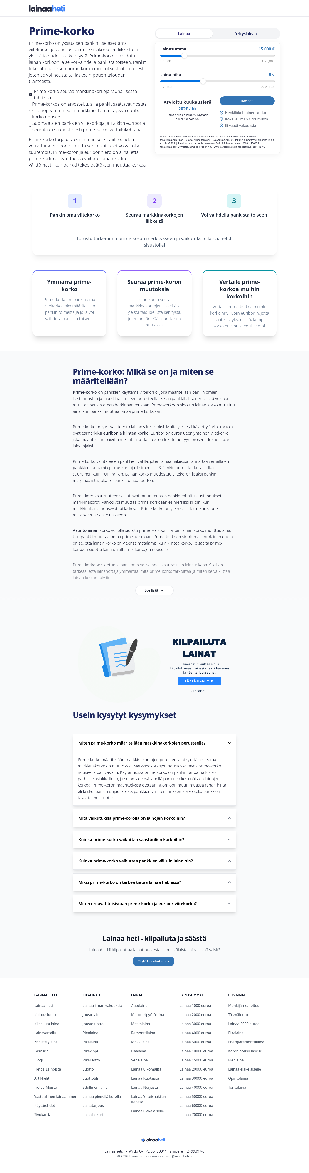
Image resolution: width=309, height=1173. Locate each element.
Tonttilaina (237, 1087)
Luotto (88, 1069)
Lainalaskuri (93, 1114)
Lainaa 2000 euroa (195, 1014)
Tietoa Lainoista (47, 1069)
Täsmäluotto (238, 1014)
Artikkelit (41, 1078)
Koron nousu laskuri (245, 1050)
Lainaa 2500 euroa (244, 1023)
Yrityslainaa (246, 33)
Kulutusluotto (45, 1014)
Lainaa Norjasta (144, 1087)
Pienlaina (90, 1032)
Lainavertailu (45, 1032)
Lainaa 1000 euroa (195, 1005)
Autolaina (139, 1005)
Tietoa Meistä (45, 1087)
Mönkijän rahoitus (243, 1005)
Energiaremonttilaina (246, 1041)
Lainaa (184, 33)
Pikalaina (90, 1041)
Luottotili (90, 1078)
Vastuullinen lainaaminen (55, 1096)
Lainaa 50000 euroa (196, 1096)
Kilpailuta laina (46, 1023)
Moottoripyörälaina (147, 1014)
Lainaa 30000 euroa (196, 1078)
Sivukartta (43, 1114)
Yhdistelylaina (46, 1041)
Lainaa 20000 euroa (196, 1069)
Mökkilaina (140, 1041)
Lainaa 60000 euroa (196, 1105)
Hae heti (247, 101)
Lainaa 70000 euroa (196, 1114)
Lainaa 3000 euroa (195, 1023)
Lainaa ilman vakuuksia (102, 1005)
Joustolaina (92, 1014)
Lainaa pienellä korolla (102, 1096)
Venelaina (139, 1060)
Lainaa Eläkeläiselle (147, 1110)
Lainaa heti (43, 1005)
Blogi (38, 1060)
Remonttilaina (143, 1032)
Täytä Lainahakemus (153, 961)
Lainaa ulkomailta (146, 1069)
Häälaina (138, 1050)
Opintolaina (238, 1078)
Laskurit (41, 1050)
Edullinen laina (95, 1087)
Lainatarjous (93, 1105)
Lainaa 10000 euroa (196, 1050)
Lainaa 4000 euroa (195, 1032)
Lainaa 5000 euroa (195, 1041)
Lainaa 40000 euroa (196, 1087)
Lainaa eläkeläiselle (244, 1069)
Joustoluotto (93, 1023)
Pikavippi (90, 1050)
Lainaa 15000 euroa (196, 1060)
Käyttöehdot (44, 1105)
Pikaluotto (91, 1060)
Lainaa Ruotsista (145, 1078)
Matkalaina (140, 1023)
